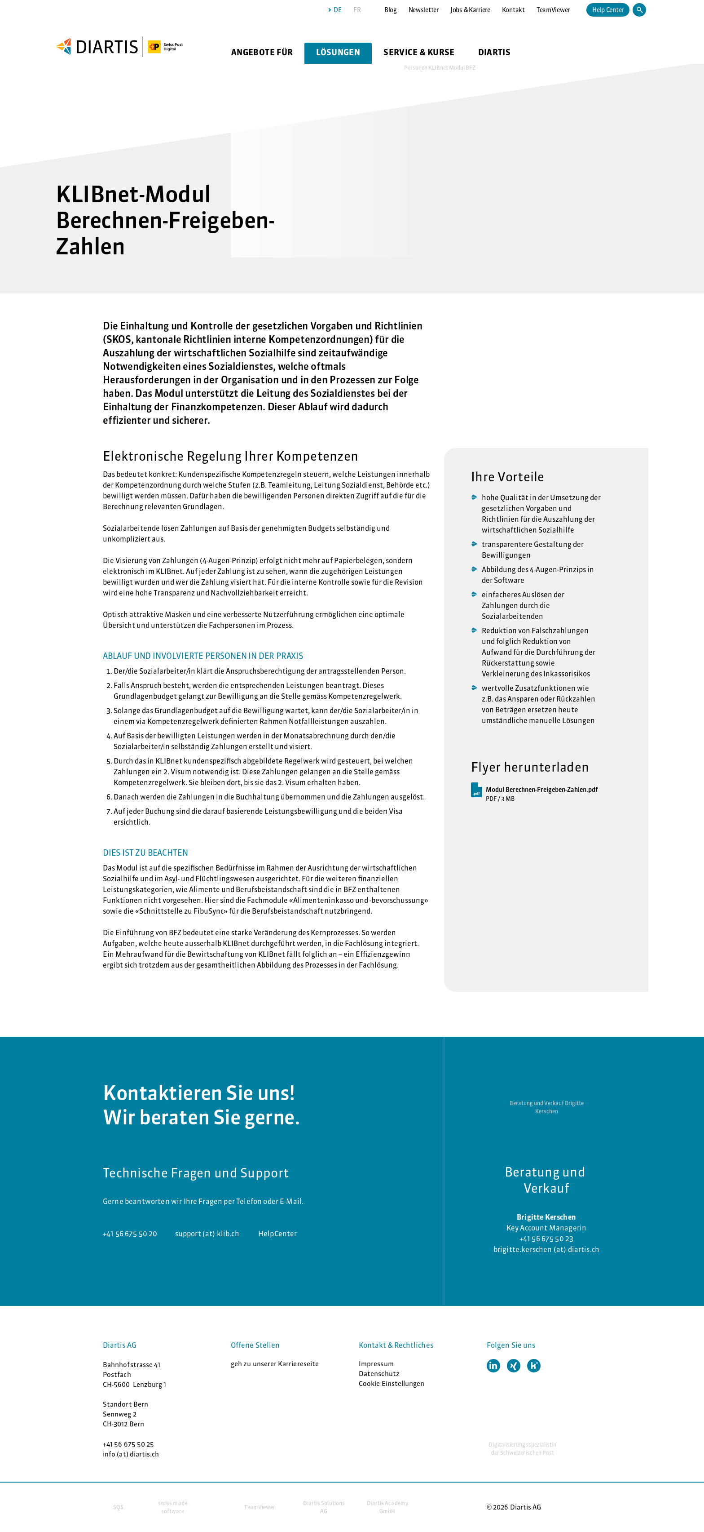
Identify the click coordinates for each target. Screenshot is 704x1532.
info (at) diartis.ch (131, 1454)
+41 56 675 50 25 (128, 1444)
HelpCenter (277, 1233)
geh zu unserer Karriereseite (275, 1363)
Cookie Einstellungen (392, 1383)
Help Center (608, 10)
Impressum (376, 1363)
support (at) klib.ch (208, 1233)
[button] (493, 1365)
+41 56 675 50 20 (130, 1233)
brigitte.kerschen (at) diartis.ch (546, 1249)
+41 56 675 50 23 (546, 1238)
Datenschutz (379, 1373)
